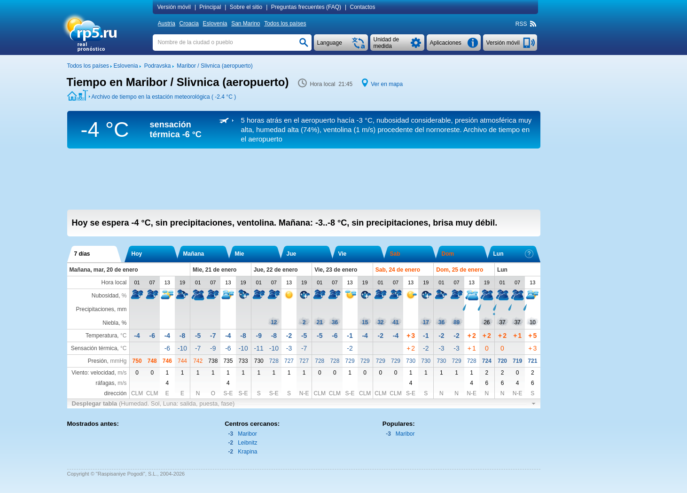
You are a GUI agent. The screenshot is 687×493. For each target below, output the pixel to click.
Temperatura (101, 335)
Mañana (193, 253)
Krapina (247, 451)
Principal (210, 7)
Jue (292, 253)
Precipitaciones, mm (101, 309)
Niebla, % (114, 323)
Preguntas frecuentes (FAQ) (306, 7)
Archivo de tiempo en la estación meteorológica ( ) (164, 97)
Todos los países (285, 23)
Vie (342, 253)
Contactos (362, 7)
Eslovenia (215, 23)
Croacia (188, 23)
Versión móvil (174, 7)
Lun (513, 254)
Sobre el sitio (246, 7)
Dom (448, 253)
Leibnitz (247, 442)
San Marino (245, 23)
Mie (239, 253)
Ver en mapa (387, 84)
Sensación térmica (94, 348)
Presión (97, 361)
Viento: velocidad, (98, 372)
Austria (166, 23)
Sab (395, 253)
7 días (82, 253)
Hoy (137, 253)
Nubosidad (105, 295)
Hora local (113, 282)
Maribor (247, 433)
